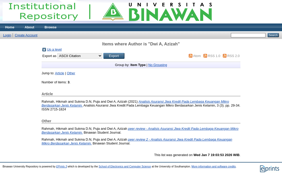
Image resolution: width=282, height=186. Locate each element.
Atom (197, 56)
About (29, 27)
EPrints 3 (61, 166)
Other (71, 73)
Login (7, 35)
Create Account (26, 35)
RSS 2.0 (233, 56)
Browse (51, 27)
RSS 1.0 (214, 56)
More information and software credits (214, 166)
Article (59, 73)
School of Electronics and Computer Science (125, 166)
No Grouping (157, 65)
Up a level (54, 49)
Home (9, 27)
